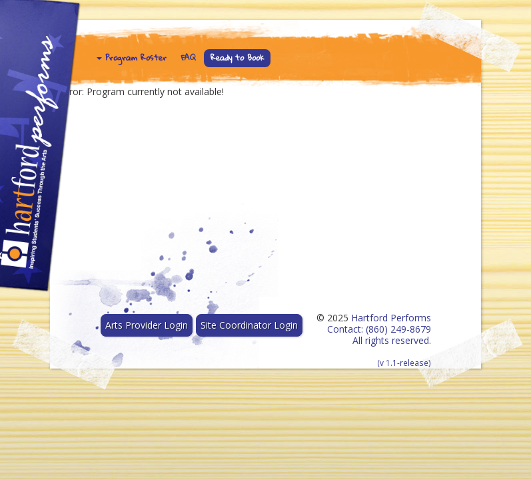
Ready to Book (237, 57)
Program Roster (132, 57)
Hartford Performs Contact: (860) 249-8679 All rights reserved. (379, 339)
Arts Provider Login (146, 325)
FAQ (188, 57)
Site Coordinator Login (249, 325)
